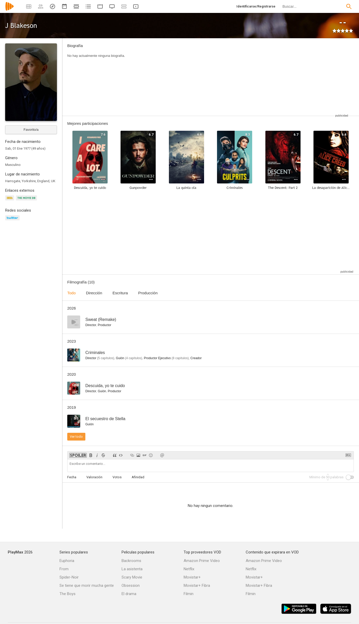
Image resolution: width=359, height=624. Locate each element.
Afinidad (138, 477)
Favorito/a (31, 130)
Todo (71, 293)
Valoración (94, 477)
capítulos (105, 358)
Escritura (120, 293)
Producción (148, 293)
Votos (117, 477)
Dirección (94, 293)
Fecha (71, 477)
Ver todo (76, 436)
